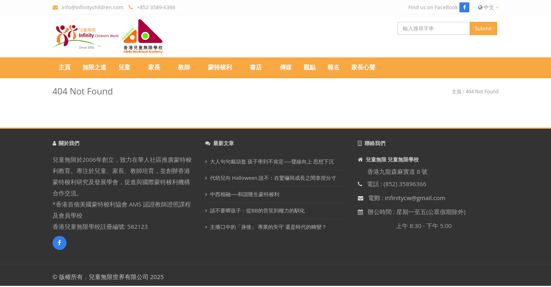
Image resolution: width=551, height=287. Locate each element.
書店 (256, 67)
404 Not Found (482, 91)
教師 (184, 67)
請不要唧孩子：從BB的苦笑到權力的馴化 (257, 210)
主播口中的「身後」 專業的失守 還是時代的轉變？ (268, 226)
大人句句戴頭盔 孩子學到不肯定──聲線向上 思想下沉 (272, 161)
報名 (333, 67)
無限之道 (94, 67)
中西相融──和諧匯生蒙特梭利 (244, 194)
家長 (154, 67)
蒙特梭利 (220, 67)
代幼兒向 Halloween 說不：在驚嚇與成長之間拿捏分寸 (273, 177)
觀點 (310, 67)
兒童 (124, 67)
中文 (488, 7)
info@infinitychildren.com (93, 7)
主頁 (65, 67)
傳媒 (286, 67)
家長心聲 (363, 67)
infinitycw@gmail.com (415, 198)
